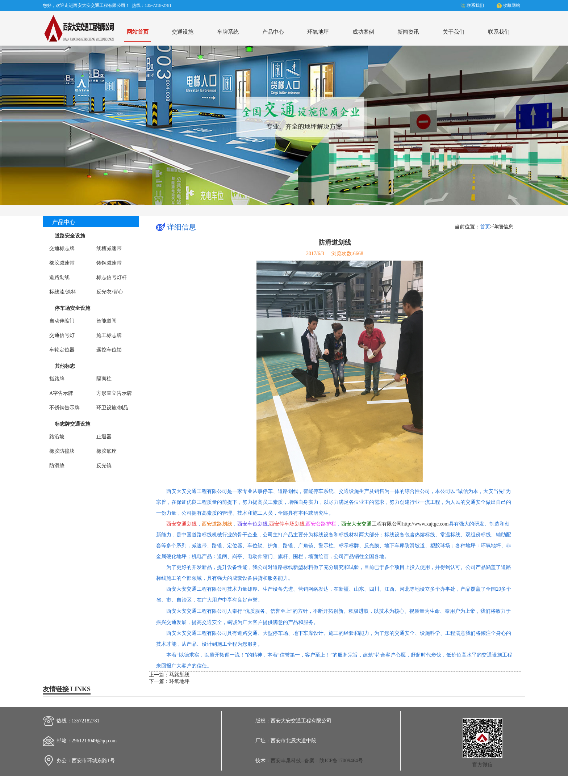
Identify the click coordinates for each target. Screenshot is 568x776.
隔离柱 (104, 378)
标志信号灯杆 (111, 277)
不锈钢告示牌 (64, 407)
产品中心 (273, 32)
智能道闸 (106, 321)
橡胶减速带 (62, 263)
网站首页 (138, 32)
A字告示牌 (61, 393)
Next (556, 123)
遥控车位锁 (109, 350)
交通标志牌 (62, 248)
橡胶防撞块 (62, 451)
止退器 (104, 436)
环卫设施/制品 (112, 407)
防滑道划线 (334, 242)
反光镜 (104, 465)
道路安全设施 (70, 236)
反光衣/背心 (109, 292)
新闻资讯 (408, 32)
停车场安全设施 (72, 308)
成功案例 (363, 32)
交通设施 (182, 32)
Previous (12, 123)
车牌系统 (228, 32)
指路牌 (56, 378)
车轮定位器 (62, 350)
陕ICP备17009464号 (341, 760)
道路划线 (59, 277)
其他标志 (65, 366)
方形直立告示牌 (114, 393)
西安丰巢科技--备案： (295, 760)
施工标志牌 (109, 335)
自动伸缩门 (62, 321)
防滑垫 (56, 465)
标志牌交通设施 (72, 424)
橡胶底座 (106, 451)
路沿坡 (56, 436)
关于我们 (453, 32)
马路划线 (179, 675)
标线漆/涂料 (62, 292)
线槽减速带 (109, 248)
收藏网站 (511, 5)
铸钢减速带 (109, 263)
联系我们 (475, 5)
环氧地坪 (318, 32)
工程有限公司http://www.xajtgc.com (394, 524)
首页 (485, 226)
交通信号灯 (62, 335)
